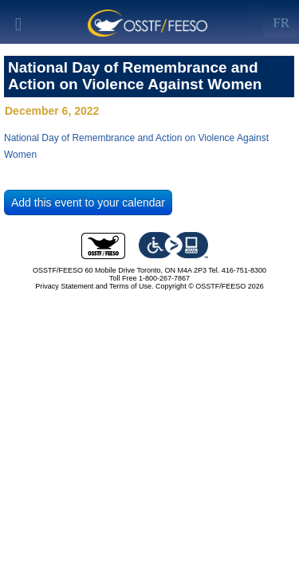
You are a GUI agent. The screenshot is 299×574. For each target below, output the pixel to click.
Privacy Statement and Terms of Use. (94, 286)
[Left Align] (281, 19)
